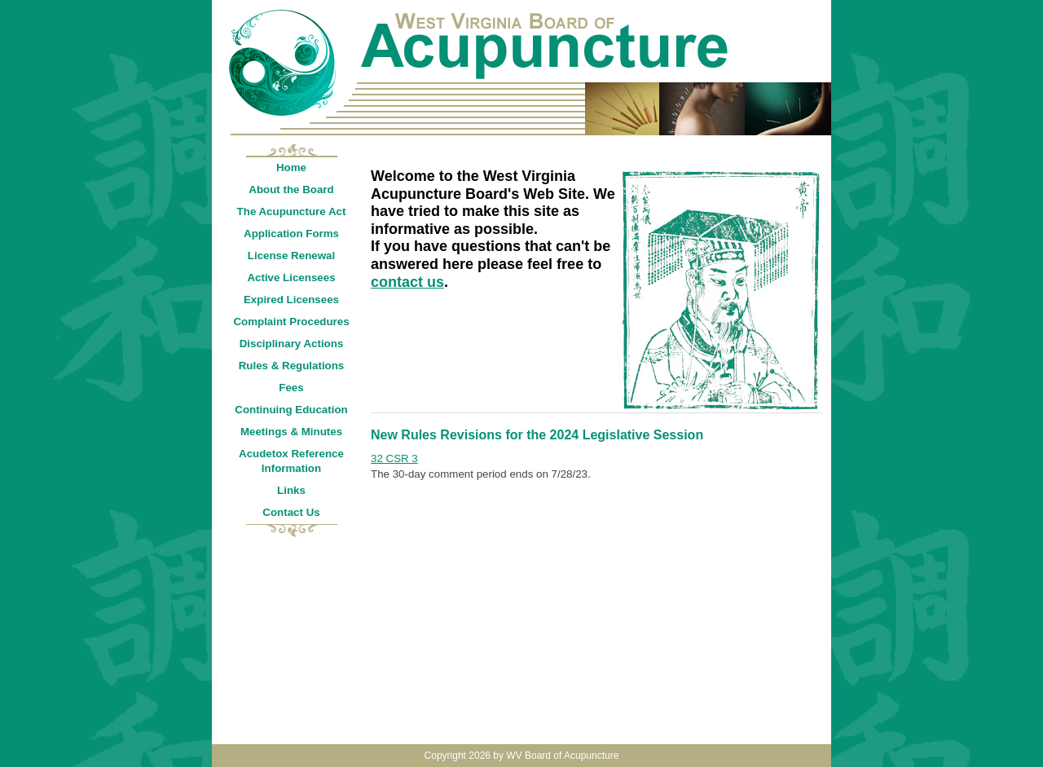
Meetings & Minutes (291, 431)
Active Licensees (291, 277)
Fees (291, 387)
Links (291, 490)
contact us (407, 282)
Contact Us (290, 512)
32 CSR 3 (394, 458)
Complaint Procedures (291, 321)
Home (291, 167)
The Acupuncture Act (291, 211)
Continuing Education (291, 409)
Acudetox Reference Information (291, 460)
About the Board (291, 189)
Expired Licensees (291, 299)
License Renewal (291, 255)
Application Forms (291, 233)
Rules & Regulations (292, 365)
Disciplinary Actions (292, 343)
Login (813, 8)
